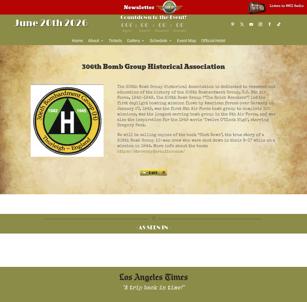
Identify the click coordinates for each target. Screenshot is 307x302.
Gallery (133, 41)
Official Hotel (213, 41)
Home (77, 41)
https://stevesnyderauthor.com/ (151, 152)
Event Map (186, 41)
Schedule (158, 41)
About (93, 41)
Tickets (115, 41)
